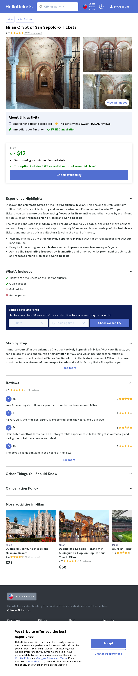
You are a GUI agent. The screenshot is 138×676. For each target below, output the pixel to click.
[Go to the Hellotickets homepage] (20, 7)
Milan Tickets (25, 19)
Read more (69, 367)
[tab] (69, 198)
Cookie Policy (23, 658)
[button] (69, 198)
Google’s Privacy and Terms (51, 658)
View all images (117, 102)
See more (69, 460)
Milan (10, 19)
